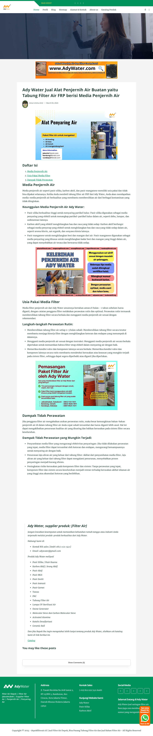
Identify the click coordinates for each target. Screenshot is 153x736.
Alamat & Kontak (78, 9)
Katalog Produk (108, 9)
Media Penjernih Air (37, 171)
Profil (45, 9)
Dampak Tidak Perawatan (40, 180)
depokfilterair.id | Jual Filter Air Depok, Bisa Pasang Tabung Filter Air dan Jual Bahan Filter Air (75, 730)
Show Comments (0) (76, 663)
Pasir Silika (84, 706)
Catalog (31, 640)
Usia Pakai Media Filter (38, 175)
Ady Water (84, 703)
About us (94, 9)
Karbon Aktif (85, 710)
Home (36, 9)
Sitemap (63, 9)
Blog (53, 9)
